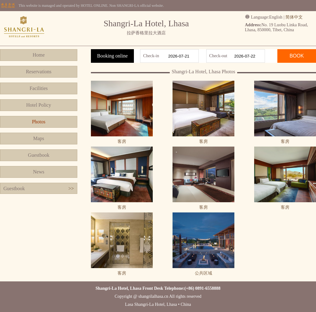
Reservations (39, 71)
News (38, 171)
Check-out (218, 55)
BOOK (296, 55)
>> (71, 188)
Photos (38, 121)
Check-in (151, 55)
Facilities (39, 88)
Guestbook (38, 155)
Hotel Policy (38, 105)
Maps (38, 138)
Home (38, 55)
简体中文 (294, 17)
